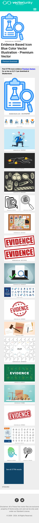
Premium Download (10, 61)
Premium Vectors (28, 69)
